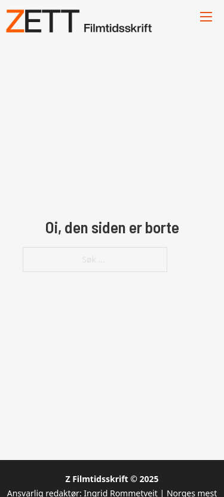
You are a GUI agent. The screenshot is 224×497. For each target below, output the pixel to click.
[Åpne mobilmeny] (206, 16)
